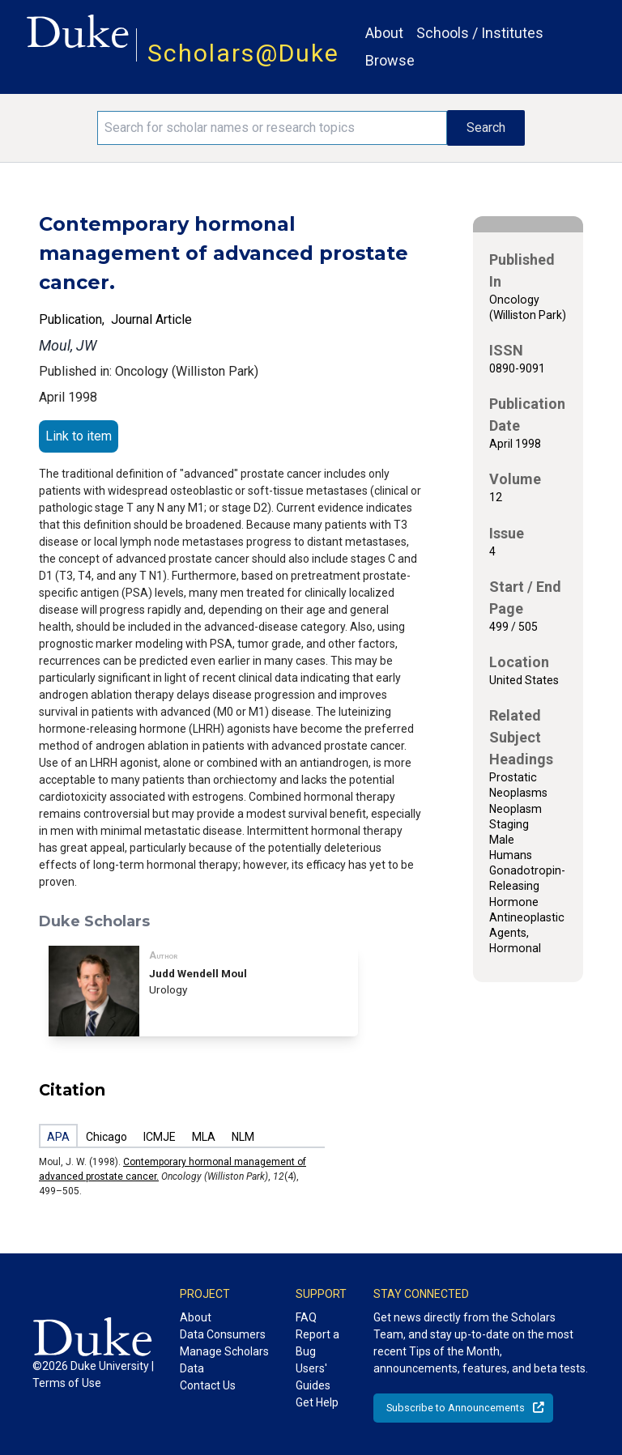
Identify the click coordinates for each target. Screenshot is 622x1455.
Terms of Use (66, 1382)
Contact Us (208, 1385)
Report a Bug (317, 1343)
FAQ (306, 1317)
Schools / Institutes (479, 32)
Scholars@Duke (243, 53)
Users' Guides (313, 1377)
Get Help (317, 1402)
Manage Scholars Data (224, 1360)
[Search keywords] (272, 128)
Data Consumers (223, 1334)
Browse (390, 60)
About (384, 32)
